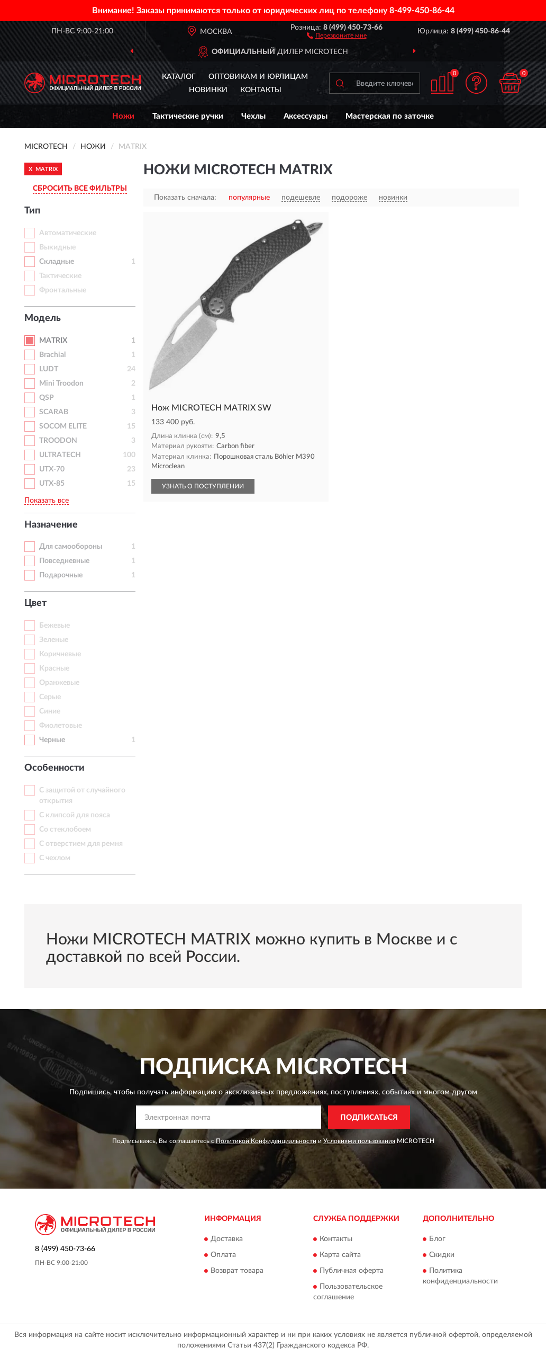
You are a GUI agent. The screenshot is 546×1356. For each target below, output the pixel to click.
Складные (56, 261)
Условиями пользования (359, 1141)
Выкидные (57, 247)
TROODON (58, 440)
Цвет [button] (35, 603)
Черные (52, 740)
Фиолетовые (60, 725)
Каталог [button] (179, 77)
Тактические (60, 276)
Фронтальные (62, 290)
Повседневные (64, 561)
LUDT (48, 369)
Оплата (223, 1255)
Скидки (441, 1255)
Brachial (52, 355)
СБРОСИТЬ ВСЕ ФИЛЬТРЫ (80, 188)
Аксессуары (305, 116)
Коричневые (60, 654)
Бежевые (54, 625)
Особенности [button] (54, 768)
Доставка (227, 1239)
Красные (54, 668)
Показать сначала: (185, 197)
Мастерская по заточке (389, 116)
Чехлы (253, 116)
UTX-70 (52, 469)
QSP (46, 398)
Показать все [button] (46, 500)
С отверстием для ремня (81, 844)
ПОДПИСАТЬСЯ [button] (369, 1117)
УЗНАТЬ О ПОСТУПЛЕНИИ (203, 486)
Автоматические (67, 233)
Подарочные (61, 575)
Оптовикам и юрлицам (258, 77)
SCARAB (53, 412)
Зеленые (53, 640)
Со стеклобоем (65, 829)
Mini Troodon (61, 383)
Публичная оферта (352, 1270)
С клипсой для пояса (74, 815)
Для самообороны (70, 546)
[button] (337, 35)
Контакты (260, 90)
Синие (49, 711)
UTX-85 (52, 483)
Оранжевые (59, 682)
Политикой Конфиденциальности (266, 1141)
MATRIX (53, 340)
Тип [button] (32, 211)
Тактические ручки (187, 116)
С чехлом (54, 858)
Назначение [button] (51, 525)
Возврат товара (237, 1270)
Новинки (208, 90)
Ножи (123, 116)
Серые (50, 697)
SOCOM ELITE (63, 426)
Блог (437, 1239)
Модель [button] (42, 318)
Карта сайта (340, 1255)
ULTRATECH (60, 455)
